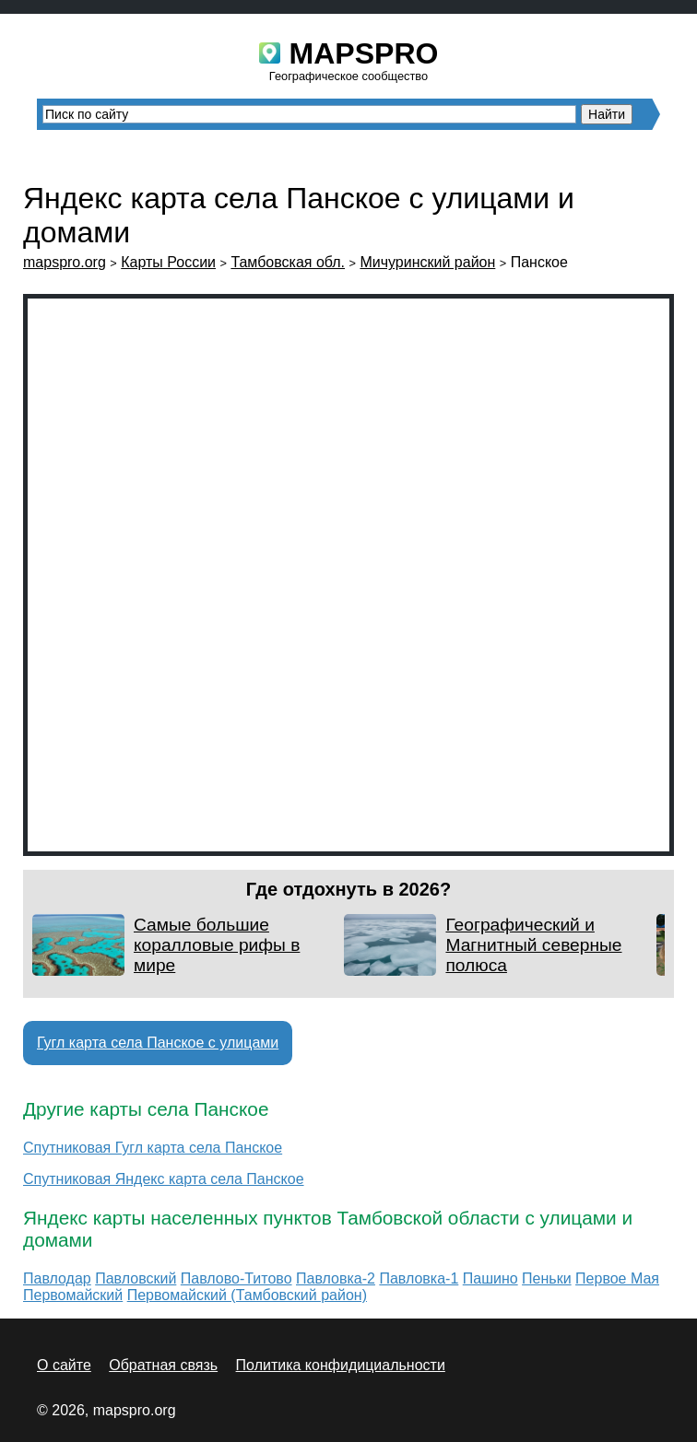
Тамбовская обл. (287, 262)
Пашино (490, 1278)
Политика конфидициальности (340, 1365)
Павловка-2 (335, 1278)
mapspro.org (64, 262)
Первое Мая (617, 1278)
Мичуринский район (427, 262)
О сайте (64, 1365)
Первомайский (73, 1295)
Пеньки (547, 1278)
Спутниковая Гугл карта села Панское (152, 1147)
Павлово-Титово (236, 1278)
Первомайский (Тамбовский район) (247, 1295)
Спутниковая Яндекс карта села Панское (163, 1179)
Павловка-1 (418, 1278)
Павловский (135, 1278)
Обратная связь (163, 1365)
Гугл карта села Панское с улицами (157, 1042)
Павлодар (57, 1278)
